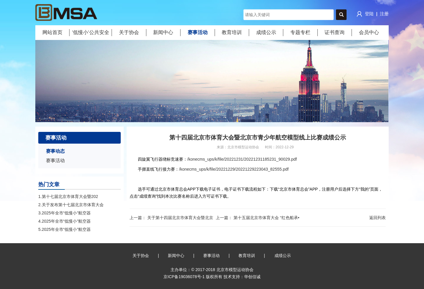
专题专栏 (300, 32)
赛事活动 (198, 32)
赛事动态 (55, 151)
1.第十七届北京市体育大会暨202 (68, 196)
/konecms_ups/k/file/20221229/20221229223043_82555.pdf (234, 169)
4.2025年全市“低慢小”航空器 (64, 221)
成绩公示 (266, 32)
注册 (384, 13)
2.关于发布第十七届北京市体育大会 (71, 204)
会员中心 (369, 32)
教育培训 (232, 32)
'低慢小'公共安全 (90, 32)
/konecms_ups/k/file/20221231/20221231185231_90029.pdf (242, 159)
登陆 (364, 14)
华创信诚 (252, 276)
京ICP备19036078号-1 (184, 276)
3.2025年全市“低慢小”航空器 (64, 213)
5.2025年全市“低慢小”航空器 (64, 229)
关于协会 (129, 32)
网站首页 (52, 32)
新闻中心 (163, 32)
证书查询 (334, 32)
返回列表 (377, 217)
